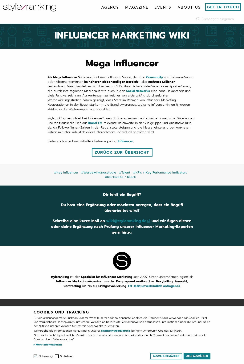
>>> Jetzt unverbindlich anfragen (152, 286)
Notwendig (46, 356)
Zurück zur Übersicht (122, 152)
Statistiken (66, 356)
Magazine (136, 7)
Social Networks (138, 91)
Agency (110, 7)
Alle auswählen (197, 356)
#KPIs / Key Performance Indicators (160, 172)
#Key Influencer (66, 172)
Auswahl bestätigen (166, 356)
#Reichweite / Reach (120, 177)
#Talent (124, 172)
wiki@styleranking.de (126, 221)
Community (154, 77)
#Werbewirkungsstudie (98, 172)
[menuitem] (110, 7)
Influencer (125, 141)
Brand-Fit (95, 123)
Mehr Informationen (48, 345)
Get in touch (223, 7)
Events (162, 7)
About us (189, 7)
